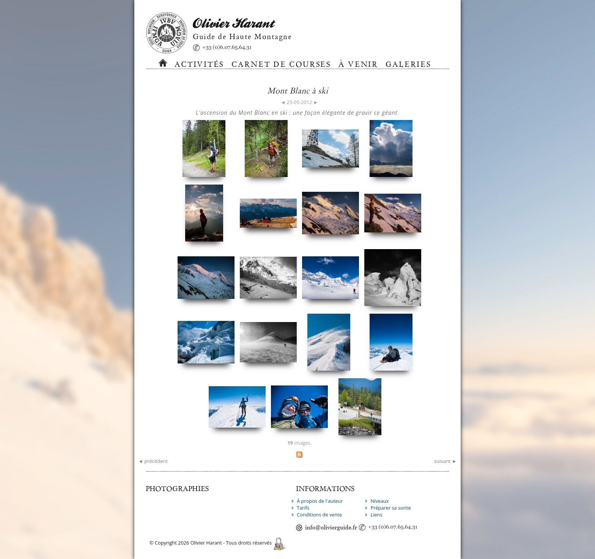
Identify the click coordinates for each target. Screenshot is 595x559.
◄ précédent (153, 461)
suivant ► (445, 461)
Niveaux (379, 500)
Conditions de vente (319, 514)
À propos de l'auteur (320, 500)
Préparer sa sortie (390, 507)
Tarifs (303, 507)
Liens (376, 514)
